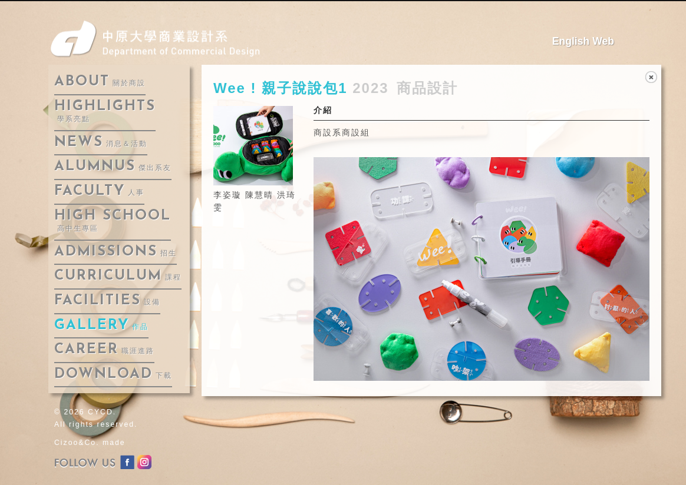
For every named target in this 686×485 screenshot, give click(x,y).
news (100, 142)
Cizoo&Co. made (90, 443)
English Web (583, 41)
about (100, 82)
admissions (115, 252)
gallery (101, 325)
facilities (107, 301)
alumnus (113, 167)
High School (112, 221)
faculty (99, 191)
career (104, 350)
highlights (105, 111)
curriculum (118, 276)
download (113, 374)
